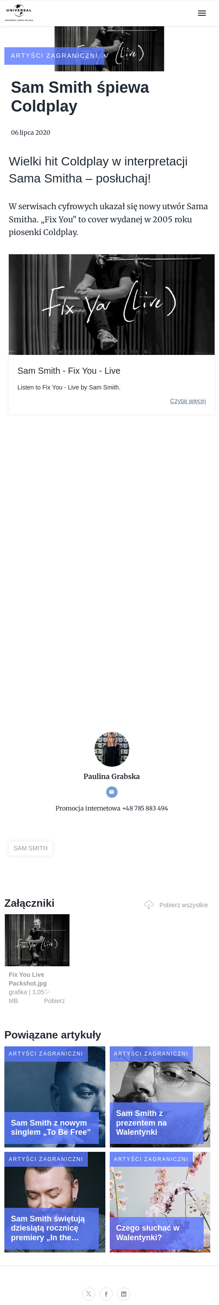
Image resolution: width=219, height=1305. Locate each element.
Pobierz (54, 996)
